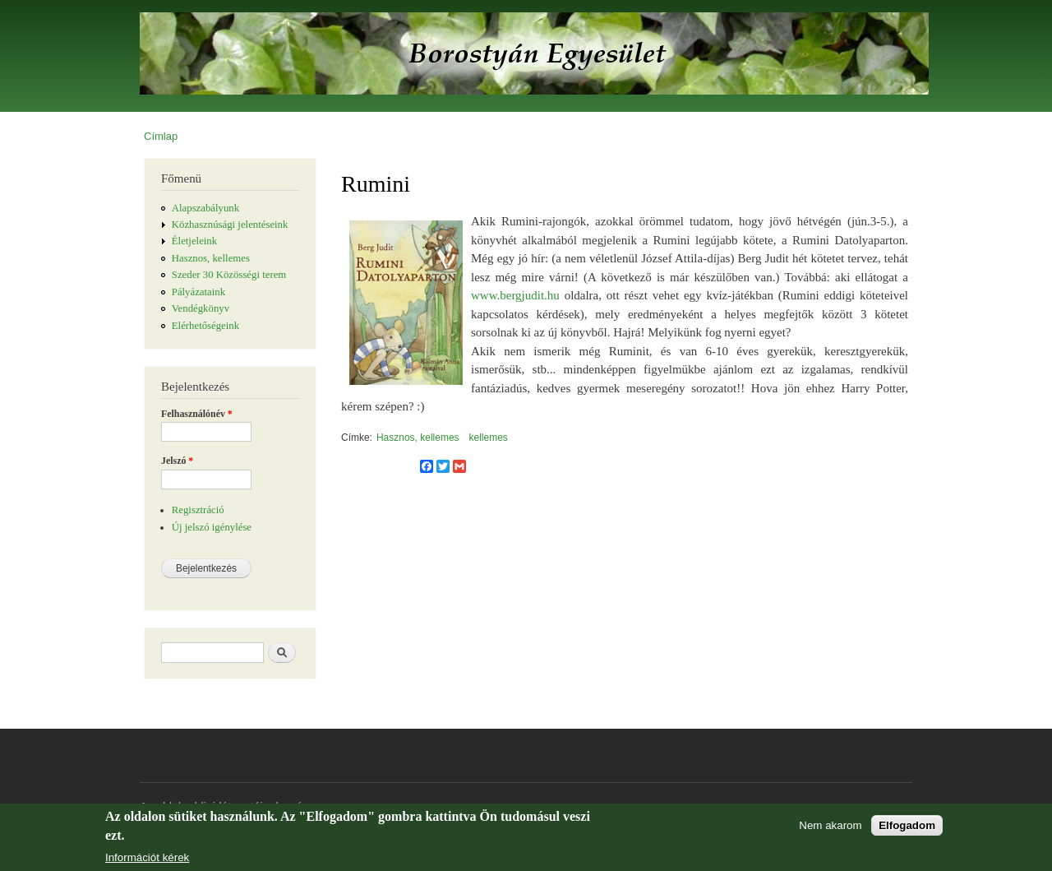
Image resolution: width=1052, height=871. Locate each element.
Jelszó (177, 460)
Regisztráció (198, 510)
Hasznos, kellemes (211, 258)
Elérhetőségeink (205, 325)
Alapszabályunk (205, 208)
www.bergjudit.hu (515, 295)
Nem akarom (830, 825)
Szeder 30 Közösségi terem (229, 274)
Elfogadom (907, 825)
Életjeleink (194, 241)
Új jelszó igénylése (211, 527)
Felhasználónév (197, 413)
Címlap (161, 136)
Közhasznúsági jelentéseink (230, 224)
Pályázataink (198, 292)
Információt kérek (147, 857)
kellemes (488, 437)
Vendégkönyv (200, 308)
